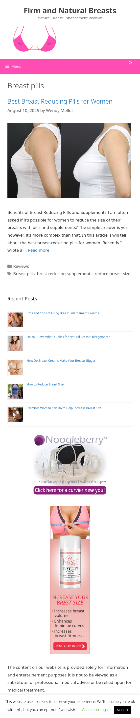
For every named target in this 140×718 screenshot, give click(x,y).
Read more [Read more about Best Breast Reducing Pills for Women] (38, 250)
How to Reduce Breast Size (45, 384)
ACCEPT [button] (122, 710)
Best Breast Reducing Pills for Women (60, 101)
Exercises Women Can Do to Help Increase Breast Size (64, 408)
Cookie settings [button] (95, 709)
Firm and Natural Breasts (70, 10)
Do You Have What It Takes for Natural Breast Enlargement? (68, 337)
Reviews (21, 266)
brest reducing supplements (64, 273)
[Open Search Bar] (130, 63)
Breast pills (24, 273)
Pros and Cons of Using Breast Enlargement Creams (63, 313)
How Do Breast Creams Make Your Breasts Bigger (61, 361)
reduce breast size (112, 273)
